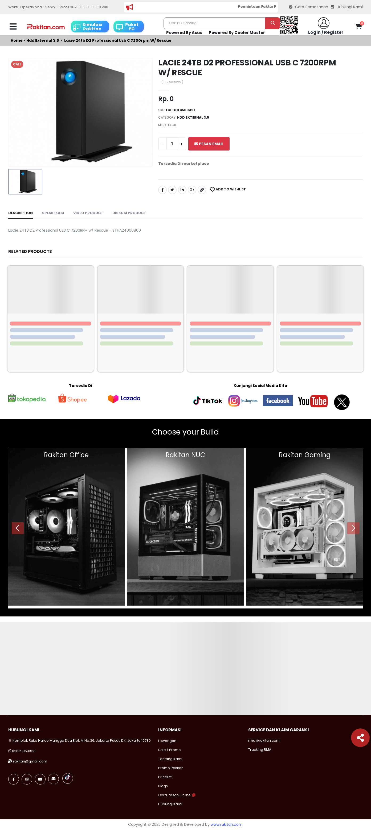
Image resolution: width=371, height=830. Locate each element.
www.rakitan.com (227, 824)
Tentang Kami (170, 758)
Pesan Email (208, 144)
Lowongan (167, 740)
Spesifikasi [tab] (53, 212)
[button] (358, 27)
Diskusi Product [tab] (129, 212)
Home (17, 40)
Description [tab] (20, 212)
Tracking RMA (259, 749)
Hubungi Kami (347, 7)
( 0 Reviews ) (172, 82)
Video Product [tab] (88, 212)
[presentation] (18, 528)
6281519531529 (24, 750)
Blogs (163, 786)
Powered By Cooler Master (237, 32)
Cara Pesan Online (174, 795)
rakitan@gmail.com (30, 761)
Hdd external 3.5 (42, 40)
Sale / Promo (169, 749)
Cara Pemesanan (308, 7)
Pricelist (165, 776)
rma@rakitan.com (264, 740)
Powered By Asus (184, 32)
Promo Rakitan (171, 767)
